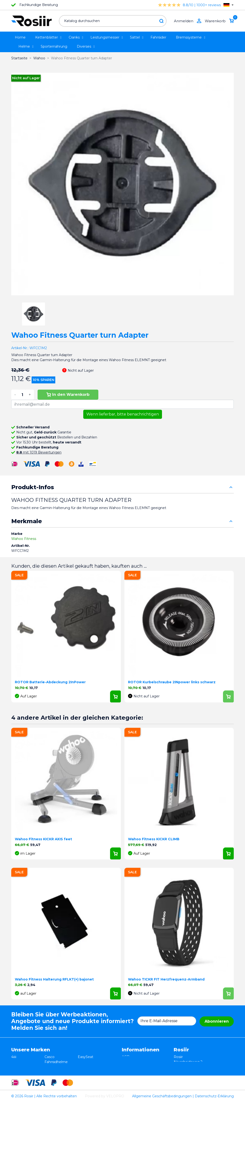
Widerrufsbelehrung (138, 1062)
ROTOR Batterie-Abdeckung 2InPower (50, 682)
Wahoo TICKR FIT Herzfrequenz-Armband (166, 979)
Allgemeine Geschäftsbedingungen (162, 1154)
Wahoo (17, 1092)
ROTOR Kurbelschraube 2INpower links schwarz (172, 682)
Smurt (16, 1082)
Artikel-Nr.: (19, 348)
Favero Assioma (91, 1092)
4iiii (13, 1057)
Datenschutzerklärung (140, 1067)
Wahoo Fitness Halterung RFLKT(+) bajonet (54, 979)
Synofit (84, 1082)
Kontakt (128, 1077)
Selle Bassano (89, 1077)
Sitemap (129, 1082)
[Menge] (22, 395)
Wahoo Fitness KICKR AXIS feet (43, 839)
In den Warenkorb (67, 394)
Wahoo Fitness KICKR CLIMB (153, 839)
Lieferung (130, 1072)
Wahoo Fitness (23, 539)
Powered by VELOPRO (104, 1154)
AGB (125, 1057)
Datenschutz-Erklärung (214, 1154)
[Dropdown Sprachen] (228, 5)
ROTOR (84, 1097)
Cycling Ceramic (58, 1092)
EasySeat (85, 1057)
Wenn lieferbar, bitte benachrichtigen (122, 414)
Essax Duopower (25, 1067)
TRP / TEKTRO (23, 1077)
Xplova (50, 1077)
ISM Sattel (53, 1067)
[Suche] (113, 21)
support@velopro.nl (190, 1097)
